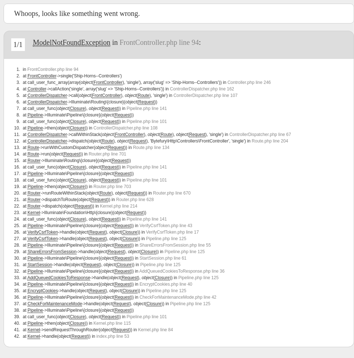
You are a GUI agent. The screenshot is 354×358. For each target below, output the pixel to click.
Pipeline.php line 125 (166, 238)
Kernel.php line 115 (112, 323)
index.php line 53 (112, 336)
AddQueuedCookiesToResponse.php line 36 (182, 271)
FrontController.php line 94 (159, 42)
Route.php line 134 (151, 147)
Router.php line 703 (112, 186)
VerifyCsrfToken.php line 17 (172, 232)
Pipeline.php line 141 (147, 108)
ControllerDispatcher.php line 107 (205, 95)
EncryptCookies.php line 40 (165, 284)
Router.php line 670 (172, 193)
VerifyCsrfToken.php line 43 (165, 225)
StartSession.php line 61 (162, 258)
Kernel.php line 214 (118, 206)
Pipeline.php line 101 (147, 121)
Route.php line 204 (270, 141)
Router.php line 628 (135, 199)
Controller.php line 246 (249, 82)
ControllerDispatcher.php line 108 (125, 128)
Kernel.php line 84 (155, 329)
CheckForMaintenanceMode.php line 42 (177, 297)
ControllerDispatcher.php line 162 (202, 88)
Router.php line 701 (107, 154)
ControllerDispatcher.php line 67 (260, 134)
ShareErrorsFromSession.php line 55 (175, 245)
